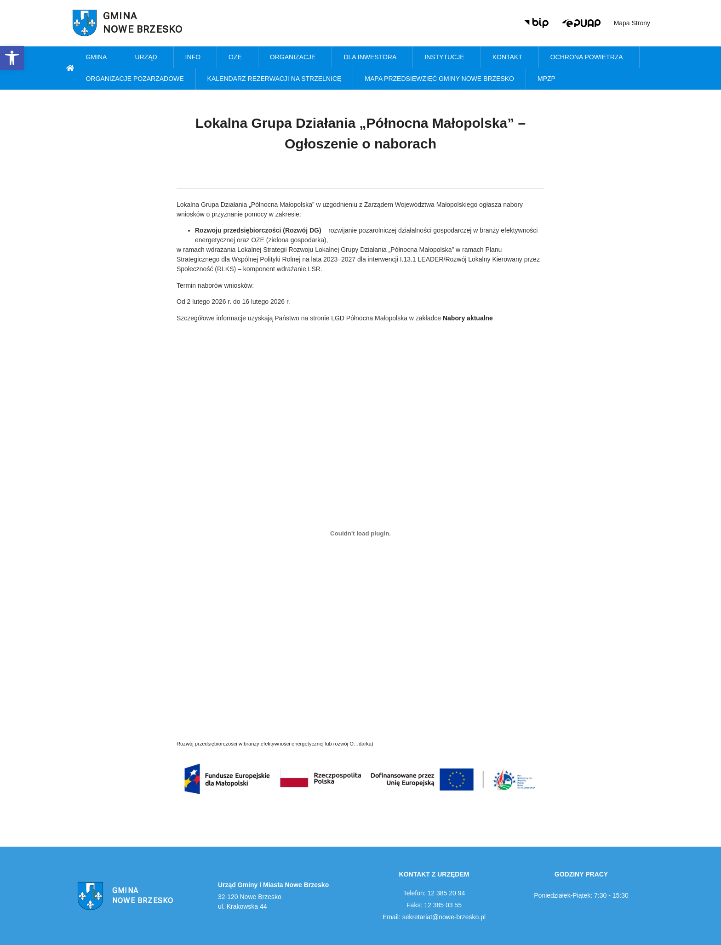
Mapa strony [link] (632, 23)
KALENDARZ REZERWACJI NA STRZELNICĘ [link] (274, 78)
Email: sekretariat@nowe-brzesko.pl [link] (434, 917)
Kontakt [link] (509, 57)
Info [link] (195, 57)
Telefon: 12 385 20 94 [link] (434, 893)
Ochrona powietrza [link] (589, 57)
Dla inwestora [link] (372, 57)
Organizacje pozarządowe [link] (134, 78)
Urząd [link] (148, 57)
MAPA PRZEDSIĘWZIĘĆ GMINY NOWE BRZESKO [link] (439, 78)
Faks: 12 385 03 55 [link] (434, 905)
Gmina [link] (98, 57)
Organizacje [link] (295, 57)
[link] (12, 58)
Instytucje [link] (446, 57)
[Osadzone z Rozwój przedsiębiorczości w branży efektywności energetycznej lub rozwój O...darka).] (360, 534)
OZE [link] (237, 57)
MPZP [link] (549, 79)
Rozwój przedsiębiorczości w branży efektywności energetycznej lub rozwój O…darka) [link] (275, 743)
